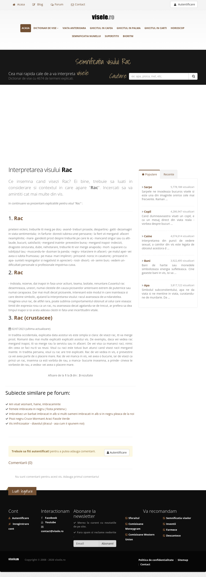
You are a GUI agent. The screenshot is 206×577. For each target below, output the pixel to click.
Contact (78, 4)
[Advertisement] (103, 125)
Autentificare (184, 4)
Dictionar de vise (46, 28)
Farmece (171, 529)
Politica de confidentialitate (156, 560)
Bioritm (128, 36)
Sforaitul (134, 518)
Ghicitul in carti (155, 28)
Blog (37, 4)
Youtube (50, 522)
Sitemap (183, 560)
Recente (169, 174)
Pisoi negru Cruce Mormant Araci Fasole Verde (39, 419)
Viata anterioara (74, 28)
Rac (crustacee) (33, 317)
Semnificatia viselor (178, 518)
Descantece (173, 535)
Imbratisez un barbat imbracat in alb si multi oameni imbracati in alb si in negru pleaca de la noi (71, 414)
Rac (18, 218)
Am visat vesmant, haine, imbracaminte (35, 404)
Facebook (51, 518)
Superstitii (112, 36)
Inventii (171, 524)
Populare (149, 174)
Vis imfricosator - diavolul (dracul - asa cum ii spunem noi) (46, 423)
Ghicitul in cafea (101, 28)
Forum (57, 4)
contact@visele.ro (52, 531)
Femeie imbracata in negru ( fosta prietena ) (37, 409)
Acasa (19, 4)
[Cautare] (193, 76)
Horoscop (177, 28)
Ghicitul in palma (128, 28)
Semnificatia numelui (86, 36)
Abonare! (108, 543)
